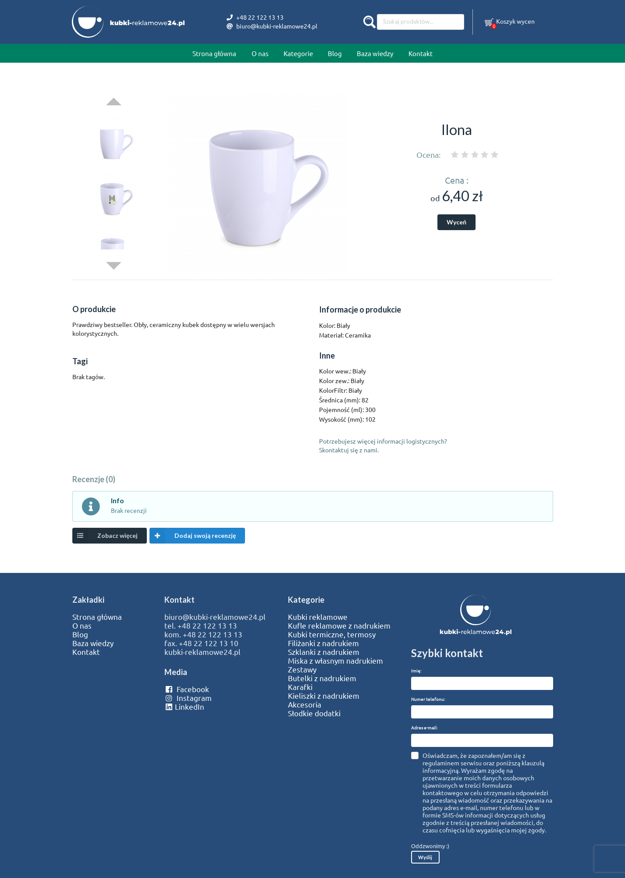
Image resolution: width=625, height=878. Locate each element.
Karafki (300, 686)
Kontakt (420, 53)
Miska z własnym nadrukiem (335, 660)
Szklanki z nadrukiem (323, 651)
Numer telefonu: (428, 699)
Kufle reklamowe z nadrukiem (339, 625)
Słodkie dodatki (314, 713)
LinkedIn (184, 706)
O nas (260, 53)
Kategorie (298, 53)
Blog (335, 53)
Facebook (186, 689)
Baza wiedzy (375, 53)
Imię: (416, 670)
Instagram (187, 697)
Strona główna (214, 53)
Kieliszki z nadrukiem (323, 695)
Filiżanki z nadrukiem (323, 643)
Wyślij (425, 857)
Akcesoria (304, 704)
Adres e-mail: (424, 727)
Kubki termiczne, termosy (332, 634)
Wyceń (456, 222)
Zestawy (302, 669)
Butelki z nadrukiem (322, 678)
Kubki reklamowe (318, 616)
